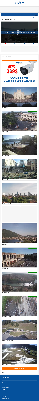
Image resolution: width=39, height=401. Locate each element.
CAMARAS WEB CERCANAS (19, 56)
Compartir (33, 44)
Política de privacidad (5, 398)
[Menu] (36, 15)
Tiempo (15, 44)
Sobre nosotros (4, 382)
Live (37, 17)
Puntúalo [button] (24, 44)
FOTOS (19, 372)
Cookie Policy (4, 396)
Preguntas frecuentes (5, 391)
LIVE (5, 44)
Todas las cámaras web (19, 368)
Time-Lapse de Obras (5, 387)
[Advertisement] (19, 10)
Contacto (3, 389)
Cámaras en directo (19, 14)
